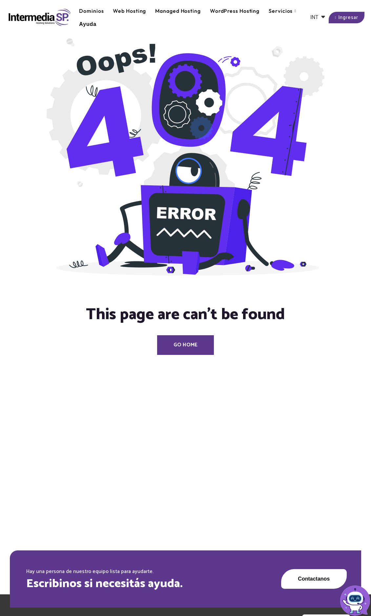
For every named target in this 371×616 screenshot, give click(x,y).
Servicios (282, 11)
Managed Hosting (178, 11)
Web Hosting (129, 11)
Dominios (91, 11)
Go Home (185, 344)
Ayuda (87, 24)
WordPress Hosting (234, 11)
